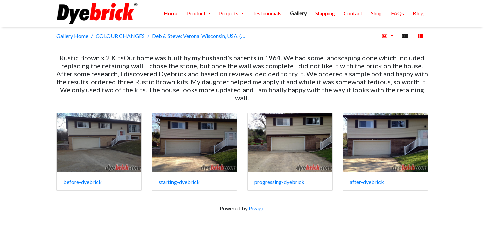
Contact (353, 13)
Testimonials (266, 13)
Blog (418, 13)
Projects (229, 13)
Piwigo (257, 208)
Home (171, 13)
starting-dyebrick (179, 182)
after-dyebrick (367, 182)
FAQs (397, 13)
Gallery (298, 13)
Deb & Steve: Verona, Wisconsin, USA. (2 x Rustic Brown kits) (198, 36)
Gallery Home (72, 36)
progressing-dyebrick (279, 182)
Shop (377, 13)
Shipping (325, 13)
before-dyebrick (82, 182)
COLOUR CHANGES (120, 36)
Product (197, 13)
